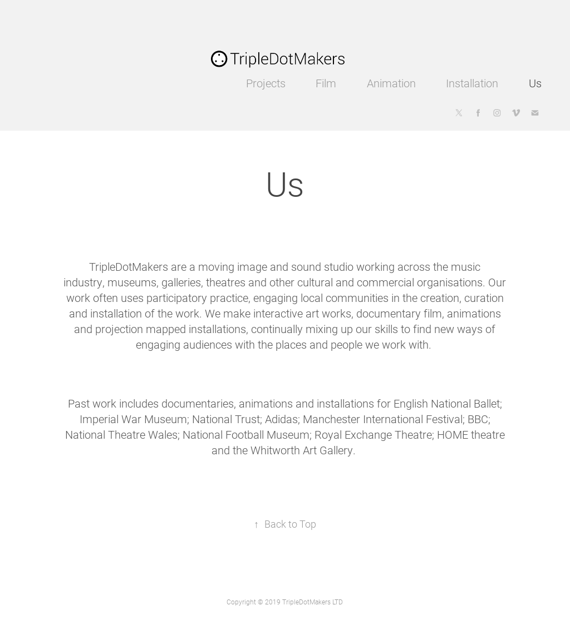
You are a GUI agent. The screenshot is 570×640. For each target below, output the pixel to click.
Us (535, 83)
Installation (472, 83)
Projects (266, 83)
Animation (391, 83)
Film (326, 83)
